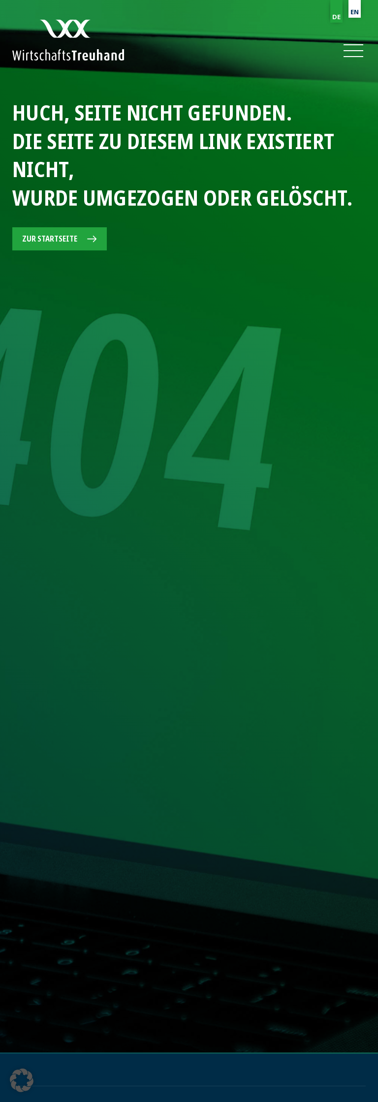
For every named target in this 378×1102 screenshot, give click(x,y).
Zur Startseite (49, 238)
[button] (352, 50)
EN (354, 11)
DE (336, 16)
